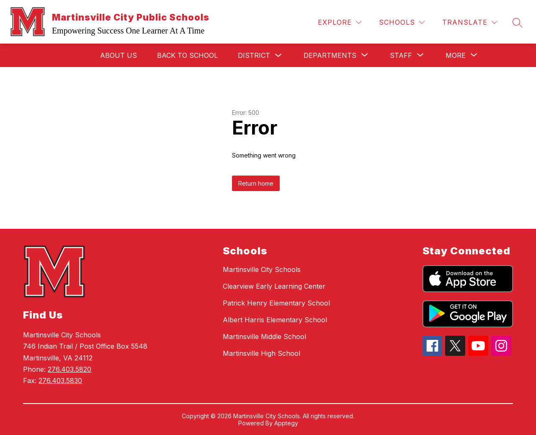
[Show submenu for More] (456, 55)
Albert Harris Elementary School (275, 320)
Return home (255, 183)
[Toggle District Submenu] (278, 55)
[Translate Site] (469, 22)
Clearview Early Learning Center (274, 286)
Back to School (187, 55)
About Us (118, 55)
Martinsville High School (261, 353)
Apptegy (286, 423)
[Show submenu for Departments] (330, 55)
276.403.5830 (60, 380)
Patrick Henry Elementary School (276, 303)
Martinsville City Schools (262, 269)
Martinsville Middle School (264, 336)
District (254, 55)
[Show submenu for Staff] (401, 55)
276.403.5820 (69, 369)
